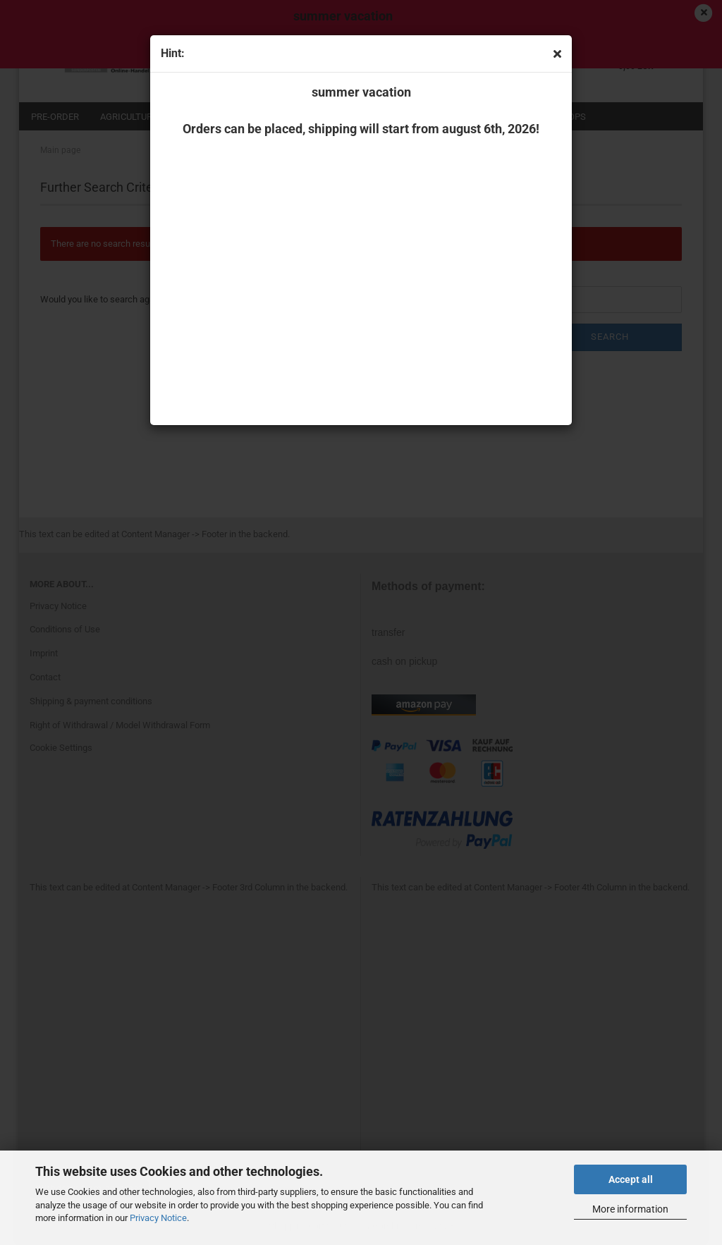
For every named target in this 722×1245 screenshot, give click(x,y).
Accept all (630, 1179)
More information (630, 1209)
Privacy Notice (158, 1218)
